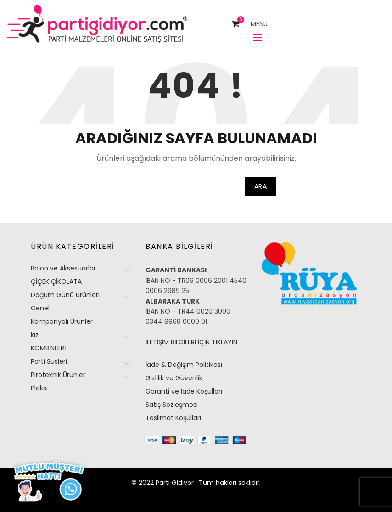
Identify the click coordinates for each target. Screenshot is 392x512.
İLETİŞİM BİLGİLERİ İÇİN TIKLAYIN (191, 342)
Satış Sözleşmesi (172, 404)
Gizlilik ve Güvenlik (174, 378)
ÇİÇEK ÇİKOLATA (56, 281)
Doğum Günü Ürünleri (65, 294)
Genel (40, 308)
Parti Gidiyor (175, 482)
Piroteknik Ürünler (58, 374)
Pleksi (39, 388)
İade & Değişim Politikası (184, 364)
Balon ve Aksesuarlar (63, 268)
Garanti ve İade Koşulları (184, 391)
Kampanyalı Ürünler (62, 321)
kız (35, 334)
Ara (260, 186)
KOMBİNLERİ (48, 348)
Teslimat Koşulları (173, 417)
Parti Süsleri (49, 361)
